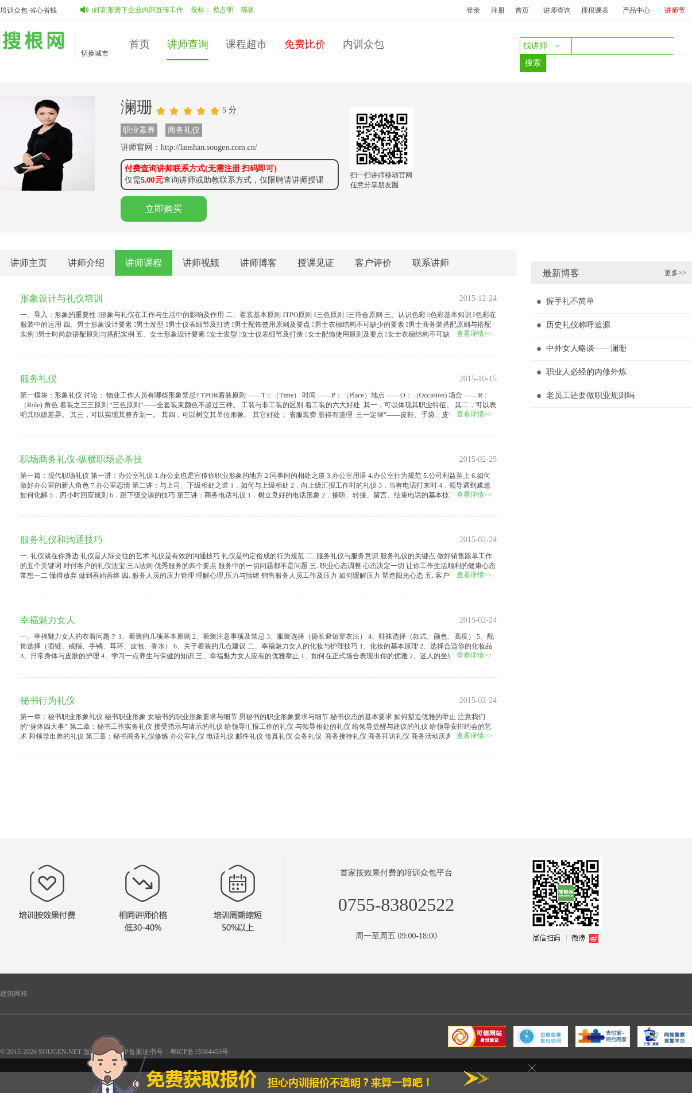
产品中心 (636, 10)
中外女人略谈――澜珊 (586, 348)
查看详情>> (474, 334)
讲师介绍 (86, 263)
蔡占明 (225, 10)
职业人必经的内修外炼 (586, 372)
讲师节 (674, 10)
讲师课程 (143, 263)
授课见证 (315, 263)
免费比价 (305, 44)
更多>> (675, 273)
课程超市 (246, 44)
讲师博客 (258, 263)
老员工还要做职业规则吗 (590, 395)
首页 (522, 10)
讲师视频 (201, 263)
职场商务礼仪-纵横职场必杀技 (81, 459)
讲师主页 (28, 263)
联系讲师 (430, 263)
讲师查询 (557, 10)
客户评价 (373, 263)
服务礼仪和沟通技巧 (61, 539)
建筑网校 (14, 994)
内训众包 (363, 44)
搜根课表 (595, 10)
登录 (473, 10)
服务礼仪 (38, 379)
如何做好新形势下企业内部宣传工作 (130, 10)
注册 (498, 10)
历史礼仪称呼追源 (578, 324)
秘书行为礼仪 (47, 700)
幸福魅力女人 (47, 620)
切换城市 (95, 53)
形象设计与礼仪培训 (61, 298)
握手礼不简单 (570, 301)
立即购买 (163, 209)
